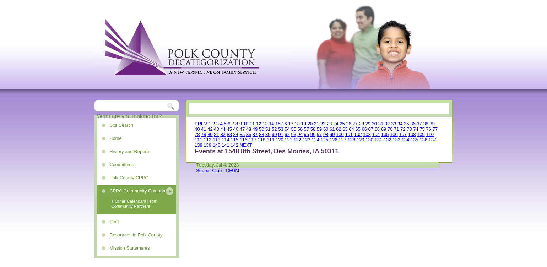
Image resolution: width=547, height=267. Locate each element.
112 (207, 139)
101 (349, 134)
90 (274, 134)
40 (197, 129)
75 (421, 129)
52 (274, 129)
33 (393, 123)
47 (242, 129)
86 (248, 134)
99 (332, 134)
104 (376, 134)
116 (244, 139)
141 (225, 145)
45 (229, 129)
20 (310, 123)
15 (277, 123)
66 (364, 129)
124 (315, 139)
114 (225, 139)
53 (280, 129)
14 (271, 123)
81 (216, 134)
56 (300, 129)
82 (222, 134)
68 (377, 129)
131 (379, 139)
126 (333, 139)
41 (203, 129)
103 (367, 134)
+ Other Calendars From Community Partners (134, 204)
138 (198, 145)
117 (252, 139)
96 (312, 134)
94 (300, 134)
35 (406, 123)
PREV (201, 123)
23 (329, 123)
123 (306, 139)
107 (403, 134)
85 (242, 134)
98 (325, 134)
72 (402, 129)
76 (428, 129)
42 (209, 129)
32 (387, 123)
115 (234, 139)
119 (271, 139)
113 (217, 139)
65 (357, 129)
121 (288, 139)
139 (207, 145)
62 (338, 129)
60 (325, 129)
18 (297, 123)
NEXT (246, 145)
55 (293, 129)
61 (332, 129)
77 (434, 129)
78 (197, 134)
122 (298, 139)
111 (198, 139)
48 (248, 129)
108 (412, 134)
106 (394, 134)
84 (235, 134)
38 (425, 123)
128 (352, 139)
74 (415, 129)
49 (255, 129)
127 (342, 139)
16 (284, 123)
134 (406, 139)
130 (369, 139)
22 (322, 123)
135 (414, 139)
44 (222, 129)
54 (287, 129)
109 (421, 134)
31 (380, 123)
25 (342, 123)
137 (433, 139)
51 (267, 129)
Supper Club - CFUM (217, 170)
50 (261, 129)
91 (280, 134)
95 (306, 134)
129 (360, 139)
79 (203, 134)
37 (419, 123)
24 (335, 123)
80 (209, 134)
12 (258, 123)
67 (370, 129)
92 (287, 134)
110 (430, 134)
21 (316, 123)
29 (367, 123)
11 (252, 123)
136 (423, 139)
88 (261, 134)
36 (412, 123)
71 (396, 129)
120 (279, 139)
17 (290, 123)
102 (358, 134)
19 (303, 123)
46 (235, 129)
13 (264, 123)
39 (431, 123)
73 (409, 129)
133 (396, 139)
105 (385, 134)
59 (319, 129)
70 (390, 129)
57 (306, 129)
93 (293, 134)
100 (340, 134)
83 (229, 134)
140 (217, 145)
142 (234, 145)
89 (267, 134)
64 (351, 129)
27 (354, 123)
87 (255, 134)
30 (374, 123)
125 (325, 139)
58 (312, 129)
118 (261, 139)
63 (344, 129)
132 (387, 139)
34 (399, 123)
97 (319, 134)
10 (245, 123)
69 (383, 129)
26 (348, 123)
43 (216, 129)
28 (361, 123)
